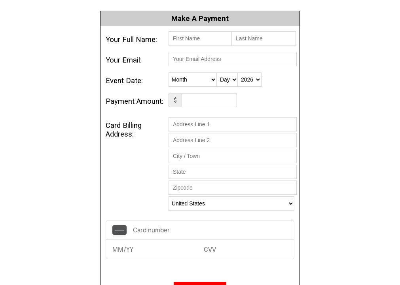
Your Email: (124, 60)
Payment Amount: (134, 101)
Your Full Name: (131, 39)
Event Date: (124, 80)
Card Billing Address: (124, 130)
